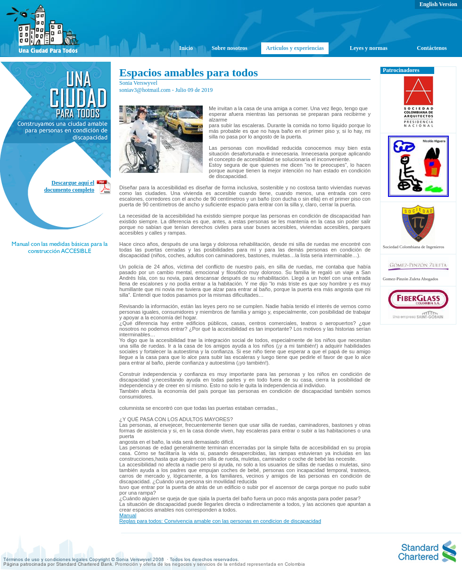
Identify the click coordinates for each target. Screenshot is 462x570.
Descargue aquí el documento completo (69, 186)
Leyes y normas (369, 48)
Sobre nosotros (230, 48)
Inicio (186, 48)
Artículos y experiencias (295, 48)
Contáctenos (431, 48)
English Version (438, 4)
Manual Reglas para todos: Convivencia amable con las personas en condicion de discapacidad (220, 518)
